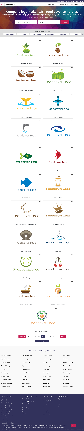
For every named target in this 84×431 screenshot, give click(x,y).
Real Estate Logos (67, 365)
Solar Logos (66, 376)
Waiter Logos (76, 34)
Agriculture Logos (5, 358)
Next (62, 336)
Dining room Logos (49, 34)
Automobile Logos (6, 365)
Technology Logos (68, 386)
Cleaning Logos (5, 376)
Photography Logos (68, 362)
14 (46, 336)
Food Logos (25, 379)
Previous (22, 336)
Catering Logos (5, 372)
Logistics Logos (47, 376)
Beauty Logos (4, 369)
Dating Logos (25, 358)
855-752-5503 (69, 1)
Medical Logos (46, 386)
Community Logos (6, 379)
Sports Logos (66, 383)
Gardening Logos (26, 386)
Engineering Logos (27, 365)
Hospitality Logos (47, 358)
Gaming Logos (26, 383)
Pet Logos (65, 358)
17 (57, 336)
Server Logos (63, 34)
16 (54, 336)
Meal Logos (23, 34)
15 (50, 336)
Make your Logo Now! (42, 340)
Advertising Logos (6, 355)
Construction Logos (27, 355)
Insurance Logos (47, 365)
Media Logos (46, 383)
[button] (82, 34)
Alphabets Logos (5, 362)
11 (35, 336)
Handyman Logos (47, 355)
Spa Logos (66, 379)
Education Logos (26, 362)
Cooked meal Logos (36, 34)
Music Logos (66, 355)
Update (65, 22)
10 (31, 336)
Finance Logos (25, 372)
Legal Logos (46, 372)
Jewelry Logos (46, 369)
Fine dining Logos (10, 34)
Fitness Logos (25, 376)
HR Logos (45, 362)
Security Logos (67, 372)
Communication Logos (7, 383)
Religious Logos (67, 369)
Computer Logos (5, 386)
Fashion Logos (26, 369)
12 (39, 336)
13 (42, 336)
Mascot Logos (46, 379)
